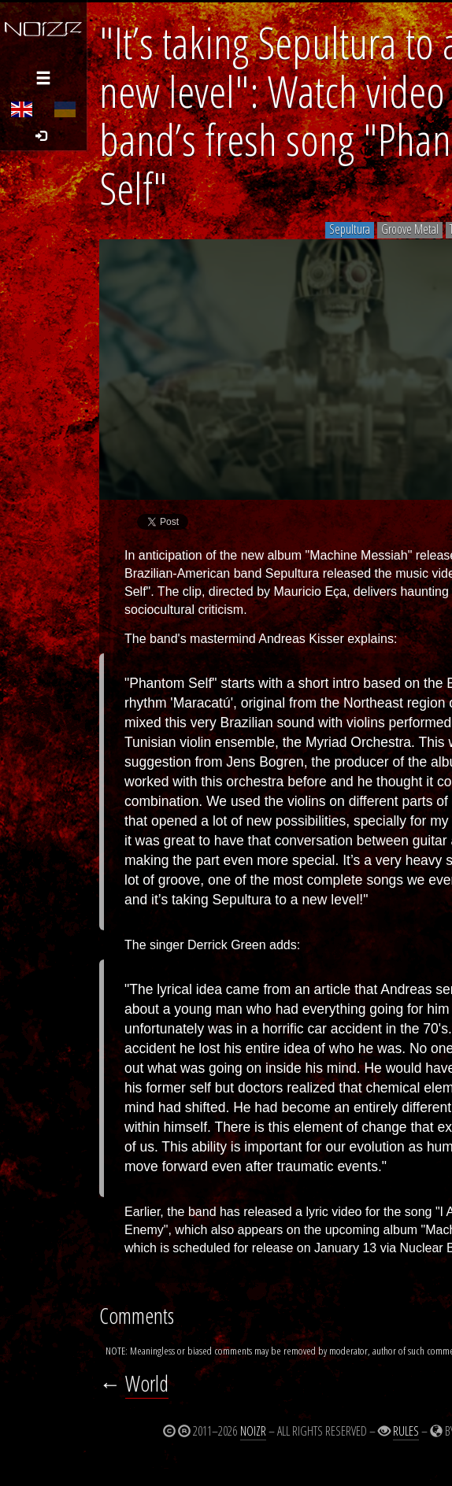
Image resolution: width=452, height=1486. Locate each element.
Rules (406, 1431)
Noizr (253, 1431)
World (147, 1383)
